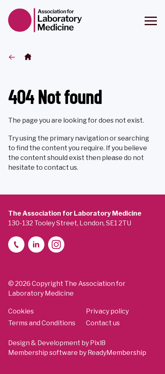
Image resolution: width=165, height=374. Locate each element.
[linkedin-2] (36, 244)
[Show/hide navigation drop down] (151, 21)
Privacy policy (107, 311)
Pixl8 (98, 343)
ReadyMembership (117, 353)
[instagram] (56, 244)
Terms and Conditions (41, 323)
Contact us (103, 323)
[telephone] (16, 244)
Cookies (21, 311)
